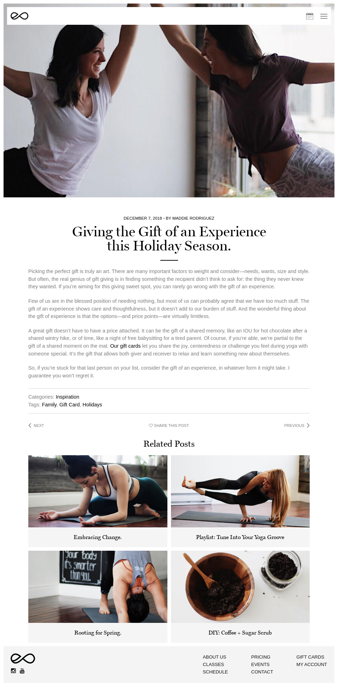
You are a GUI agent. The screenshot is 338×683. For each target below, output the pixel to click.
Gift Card (69, 378)
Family (49, 378)
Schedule (205, 646)
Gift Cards (311, 629)
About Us (205, 629)
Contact (258, 646)
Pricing (256, 629)
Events (256, 638)
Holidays (92, 378)
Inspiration (67, 371)
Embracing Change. (98, 511)
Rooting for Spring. (97, 606)
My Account (312, 638)
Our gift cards (125, 320)
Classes (203, 638)
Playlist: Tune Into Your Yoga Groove (240, 511)
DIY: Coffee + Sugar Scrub (240, 606)
